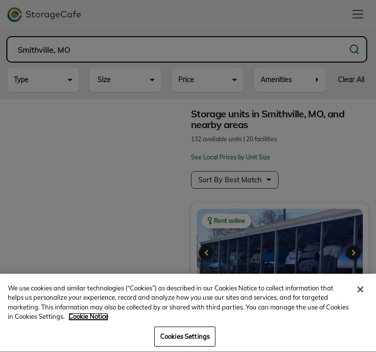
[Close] (360, 299)
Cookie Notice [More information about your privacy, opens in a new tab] (88, 326)
